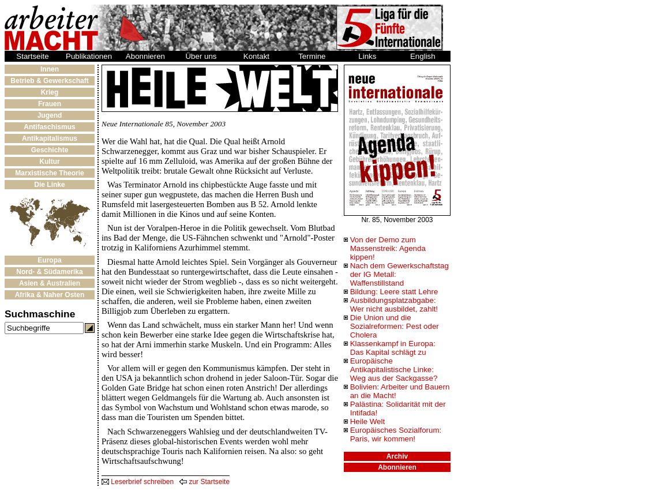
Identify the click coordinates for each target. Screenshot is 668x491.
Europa (49, 260)
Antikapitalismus (49, 138)
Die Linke (49, 185)
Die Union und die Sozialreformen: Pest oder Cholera (394, 326)
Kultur (49, 162)
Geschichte (50, 150)
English (423, 56)
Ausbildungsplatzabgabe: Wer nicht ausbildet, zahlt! (394, 304)
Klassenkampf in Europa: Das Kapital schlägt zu (393, 348)
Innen (49, 69)
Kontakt (256, 56)
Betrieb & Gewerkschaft (49, 81)
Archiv (397, 456)
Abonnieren (145, 56)
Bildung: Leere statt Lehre (394, 291)
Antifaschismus (49, 127)
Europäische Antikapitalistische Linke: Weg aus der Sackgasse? (394, 370)
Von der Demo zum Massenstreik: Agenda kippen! (388, 248)
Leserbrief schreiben (138, 482)
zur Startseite (204, 482)
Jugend (49, 115)
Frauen (49, 104)
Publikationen (89, 56)
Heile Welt (367, 421)
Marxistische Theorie (49, 173)
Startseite (32, 56)
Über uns (200, 56)
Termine (311, 56)
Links (367, 56)
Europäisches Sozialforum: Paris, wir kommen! (396, 434)
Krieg (50, 92)
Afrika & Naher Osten (50, 295)
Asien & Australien (49, 283)
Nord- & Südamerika (49, 272)
